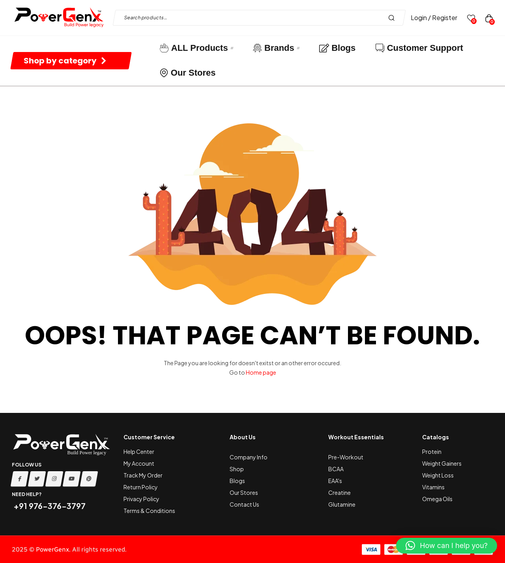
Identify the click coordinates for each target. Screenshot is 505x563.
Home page (261, 372)
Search (393, 18)
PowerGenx (52, 549)
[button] (446, 546)
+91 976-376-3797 (49, 506)
